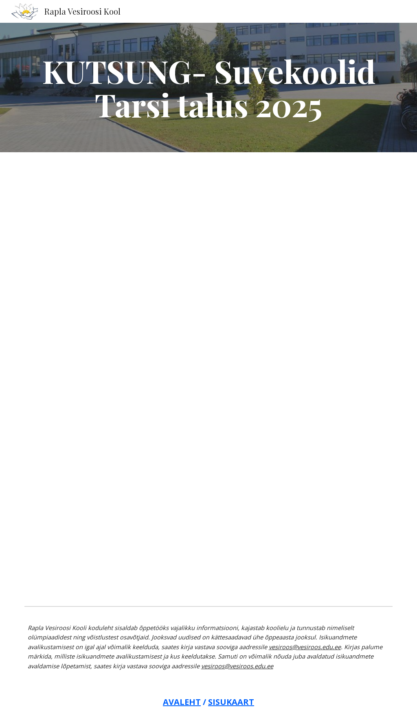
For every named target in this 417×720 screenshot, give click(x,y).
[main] (208, 87)
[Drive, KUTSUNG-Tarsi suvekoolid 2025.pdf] (208, 377)
